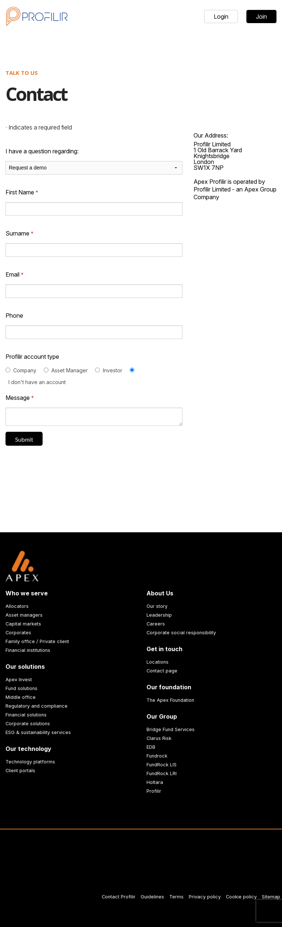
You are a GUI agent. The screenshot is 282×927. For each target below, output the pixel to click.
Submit (24, 439)
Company (24, 370)
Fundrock (157, 756)
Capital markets (23, 624)
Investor (112, 370)
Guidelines (152, 896)
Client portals (20, 770)
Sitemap (271, 896)
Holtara (155, 782)
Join (261, 16)
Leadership (159, 615)
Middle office (21, 697)
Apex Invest (19, 679)
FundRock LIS (162, 764)
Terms (176, 896)
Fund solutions (21, 688)
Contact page (162, 671)
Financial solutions (26, 715)
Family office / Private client (37, 641)
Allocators (17, 606)
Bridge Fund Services (171, 729)
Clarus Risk (159, 738)
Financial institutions (28, 650)
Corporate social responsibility (181, 632)
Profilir (154, 791)
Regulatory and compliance (37, 706)
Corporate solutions (28, 723)
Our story (157, 606)
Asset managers (24, 615)
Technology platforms (30, 761)
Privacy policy (205, 896)
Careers (156, 624)
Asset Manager (69, 370)
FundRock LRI (162, 773)
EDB (151, 747)
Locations (158, 662)
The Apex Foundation (170, 700)
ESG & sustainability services (38, 732)
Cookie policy (241, 896)
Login (221, 16)
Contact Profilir (118, 896)
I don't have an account (37, 382)
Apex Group (260, 189)
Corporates (18, 632)
